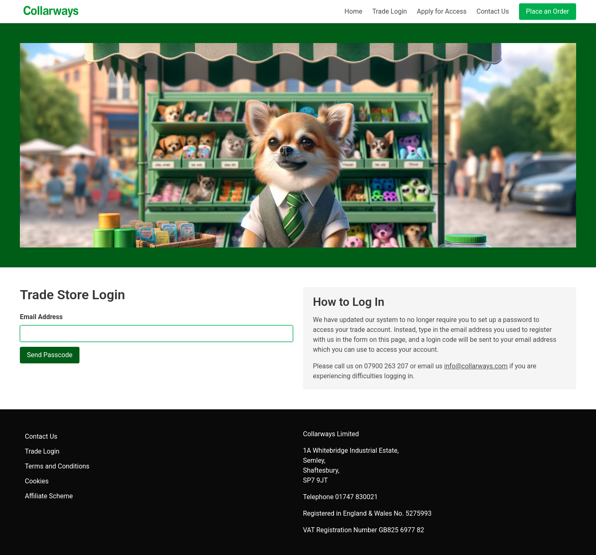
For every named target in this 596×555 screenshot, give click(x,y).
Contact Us (492, 11)
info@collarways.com (476, 366)
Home (353, 11)
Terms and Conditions (57, 466)
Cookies (36, 481)
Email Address (41, 317)
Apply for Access (441, 11)
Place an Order (547, 11)
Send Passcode (49, 355)
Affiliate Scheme (49, 496)
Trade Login (389, 11)
